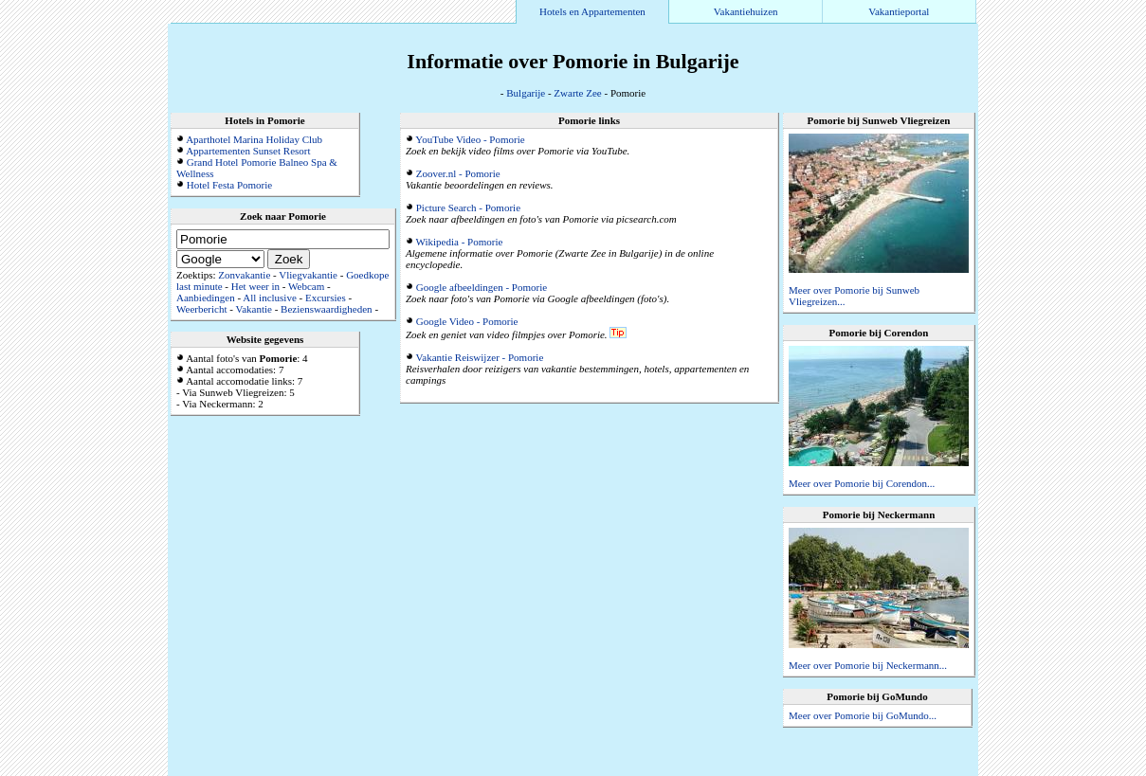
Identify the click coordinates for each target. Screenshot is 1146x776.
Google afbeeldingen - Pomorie (481, 287)
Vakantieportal (898, 11)
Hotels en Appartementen (592, 11)
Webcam (306, 286)
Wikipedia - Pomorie (459, 241)
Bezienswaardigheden (327, 309)
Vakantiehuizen (746, 11)
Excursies (325, 297)
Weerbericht (201, 309)
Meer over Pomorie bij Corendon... (862, 483)
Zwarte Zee (577, 93)
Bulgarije (525, 93)
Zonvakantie (244, 274)
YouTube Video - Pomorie (469, 139)
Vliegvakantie (308, 274)
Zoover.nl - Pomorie (458, 173)
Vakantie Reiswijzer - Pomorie (480, 357)
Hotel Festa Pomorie (229, 184)
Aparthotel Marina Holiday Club (254, 139)
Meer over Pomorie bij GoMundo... (863, 715)
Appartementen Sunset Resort (248, 150)
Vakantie (253, 309)
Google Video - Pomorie (467, 321)
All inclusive (270, 297)
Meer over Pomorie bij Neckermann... (868, 665)
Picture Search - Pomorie (468, 207)
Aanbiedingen (205, 297)
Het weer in (255, 286)
